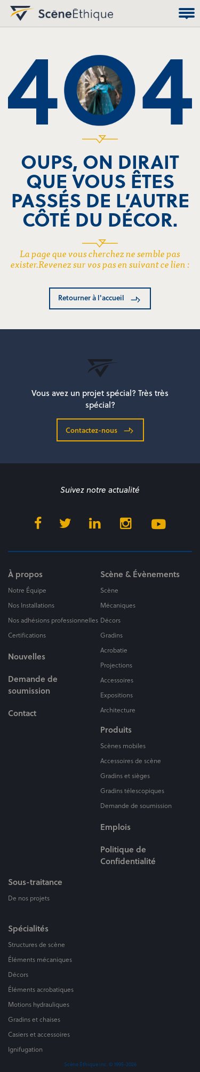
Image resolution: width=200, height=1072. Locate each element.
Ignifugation (25, 1049)
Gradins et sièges (125, 775)
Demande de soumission (33, 684)
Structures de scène (36, 944)
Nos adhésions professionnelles (53, 620)
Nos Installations (31, 605)
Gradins (111, 635)
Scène (109, 590)
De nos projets (29, 898)
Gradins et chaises (34, 1019)
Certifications (27, 635)
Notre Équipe (27, 590)
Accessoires (116, 680)
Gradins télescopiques (132, 790)
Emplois (115, 827)
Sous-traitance (35, 882)
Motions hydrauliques (38, 1004)
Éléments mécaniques (40, 959)
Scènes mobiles (123, 745)
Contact (22, 713)
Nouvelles (26, 656)
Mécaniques (117, 605)
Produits (116, 729)
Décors (110, 620)
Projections (116, 665)
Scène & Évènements (140, 574)
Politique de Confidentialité (128, 855)
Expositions (116, 695)
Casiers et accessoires (39, 1034)
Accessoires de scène (130, 760)
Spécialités (28, 928)
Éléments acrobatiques (41, 989)
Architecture (117, 709)
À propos (25, 574)
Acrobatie (113, 650)
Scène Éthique (20, 13)
